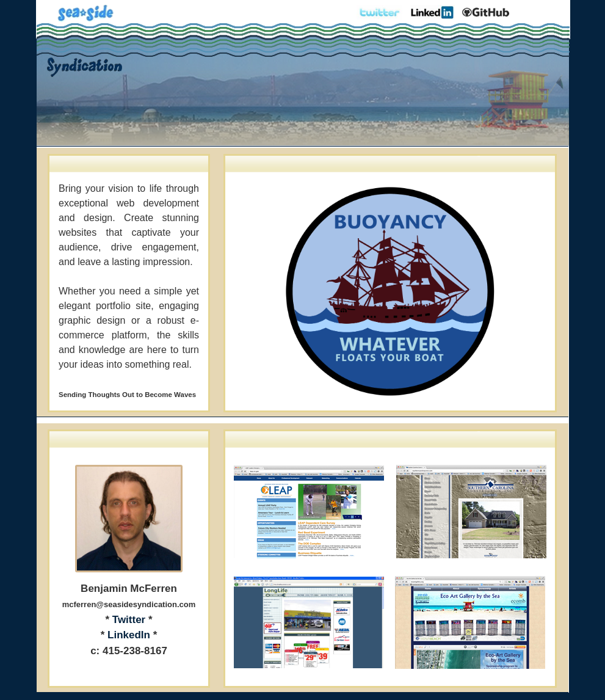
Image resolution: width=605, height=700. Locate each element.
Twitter (128, 619)
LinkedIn (128, 635)
